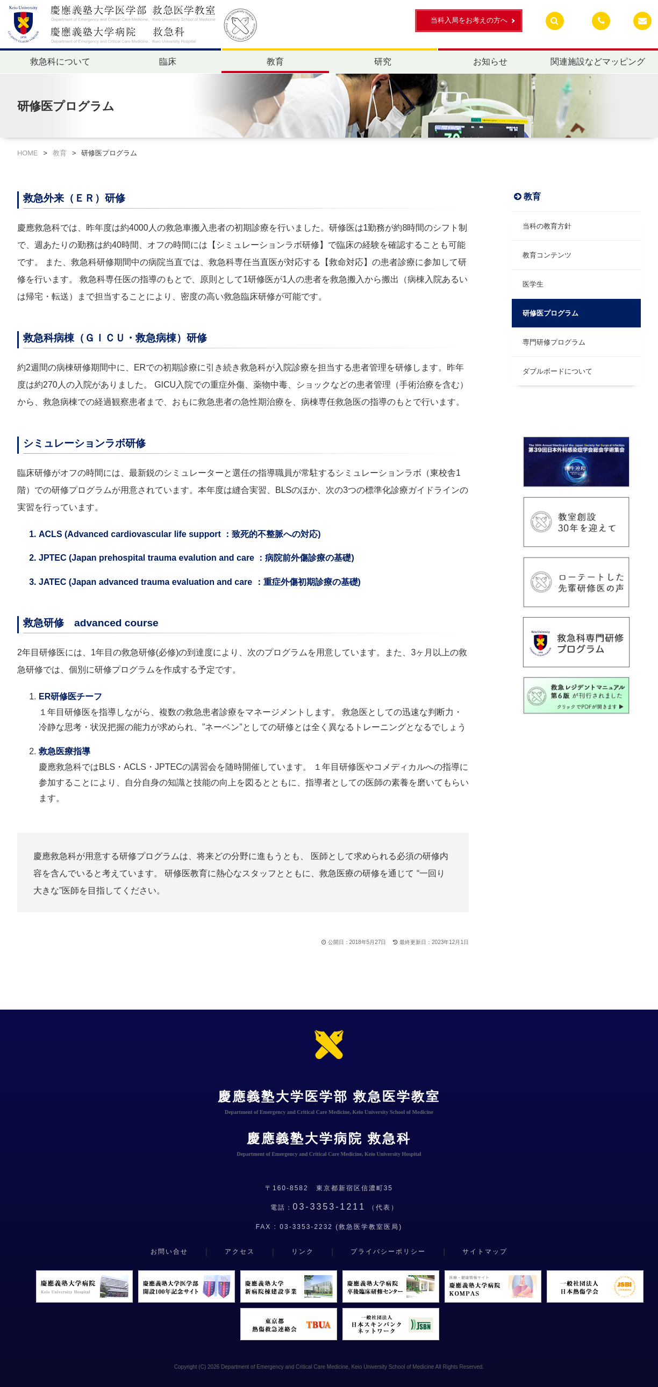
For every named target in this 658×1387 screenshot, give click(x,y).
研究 (382, 61)
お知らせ (490, 61)
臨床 (167, 61)
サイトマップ (484, 1251)
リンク (302, 1251)
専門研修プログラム (554, 342)
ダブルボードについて (557, 371)
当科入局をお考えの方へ (469, 20)
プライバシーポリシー (388, 1251)
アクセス (240, 1251)
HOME (27, 153)
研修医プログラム (550, 313)
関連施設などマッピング (597, 61)
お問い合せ (169, 1251)
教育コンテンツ (547, 255)
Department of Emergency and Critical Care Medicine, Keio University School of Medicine (327, 1367)
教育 (275, 61)
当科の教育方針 (547, 226)
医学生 (533, 284)
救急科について (60, 61)
